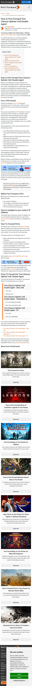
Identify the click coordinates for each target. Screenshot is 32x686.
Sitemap (3, 660)
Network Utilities (5, 219)
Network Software (6, 665)
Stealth (3, 35)
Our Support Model (6, 655)
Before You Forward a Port (12, 61)
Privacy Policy (5, 678)
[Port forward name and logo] (8, 2)
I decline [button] (19, 677)
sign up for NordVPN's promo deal (18, 256)
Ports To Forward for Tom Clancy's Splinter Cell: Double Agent (12, 70)
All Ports (3, 668)
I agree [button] (19, 674)
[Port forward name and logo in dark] (10, 7)
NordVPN (17, 112)
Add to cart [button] (26, 2)
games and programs (21, 342)
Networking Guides (6, 657)
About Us (3, 676)
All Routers (4, 666)
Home (2, 13)
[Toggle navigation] (29, 7)
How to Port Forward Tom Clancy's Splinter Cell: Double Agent (12, 57)
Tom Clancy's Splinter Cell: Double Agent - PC (15, 336)
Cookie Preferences (6, 680)
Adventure (14, 35)
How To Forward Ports (11, 66)
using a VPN (16, 103)
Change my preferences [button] (19, 680)
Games (8, 13)
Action (7, 35)
